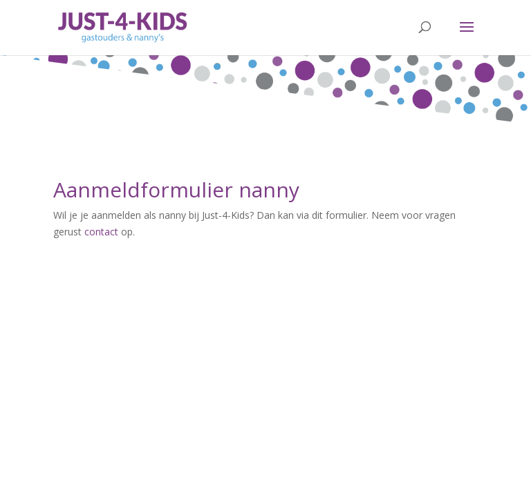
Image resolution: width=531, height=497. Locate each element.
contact (101, 231)
